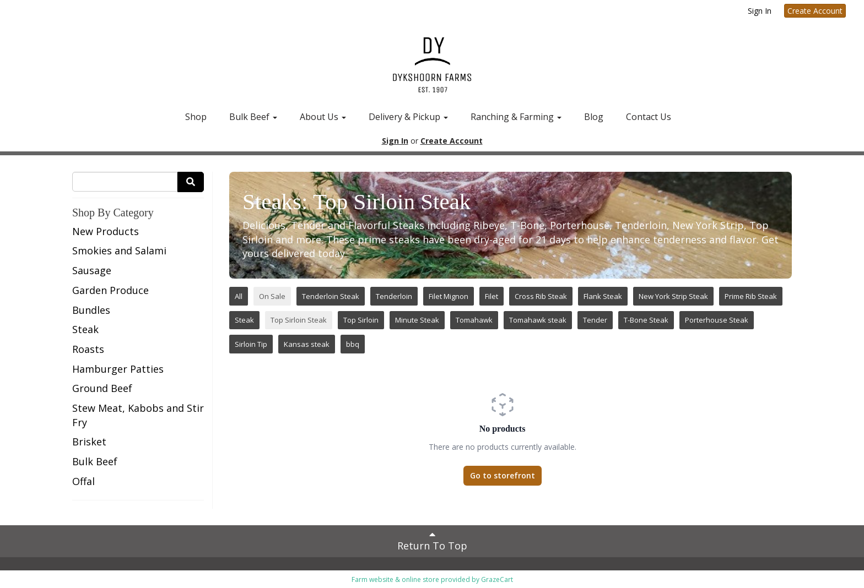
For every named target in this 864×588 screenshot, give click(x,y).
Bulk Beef (253, 117)
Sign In (759, 11)
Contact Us (648, 117)
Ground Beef (102, 388)
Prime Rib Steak (751, 296)
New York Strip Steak (673, 296)
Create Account (815, 11)
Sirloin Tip (251, 344)
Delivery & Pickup (408, 117)
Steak (85, 329)
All (238, 296)
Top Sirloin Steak (299, 320)
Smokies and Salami (119, 250)
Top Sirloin (361, 320)
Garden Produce (110, 290)
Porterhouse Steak (716, 320)
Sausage (91, 270)
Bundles (91, 310)
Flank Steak (603, 296)
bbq (352, 344)
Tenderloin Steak (330, 296)
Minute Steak (417, 320)
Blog (593, 117)
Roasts (88, 349)
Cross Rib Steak (541, 296)
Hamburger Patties (118, 368)
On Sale (272, 296)
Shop (196, 117)
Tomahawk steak (537, 320)
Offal (83, 481)
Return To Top (432, 540)
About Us (323, 117)
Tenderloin (394, 296)
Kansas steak (307, 344)
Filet (491, 296)
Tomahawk (474, 320)
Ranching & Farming (516, 117)
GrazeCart (497, 579)
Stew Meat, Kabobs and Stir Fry (138, 415)
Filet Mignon (448, 296)
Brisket (89, 441)
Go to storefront (502, 475)
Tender (595, 320)
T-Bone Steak (646, 320)
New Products (105, 231)
